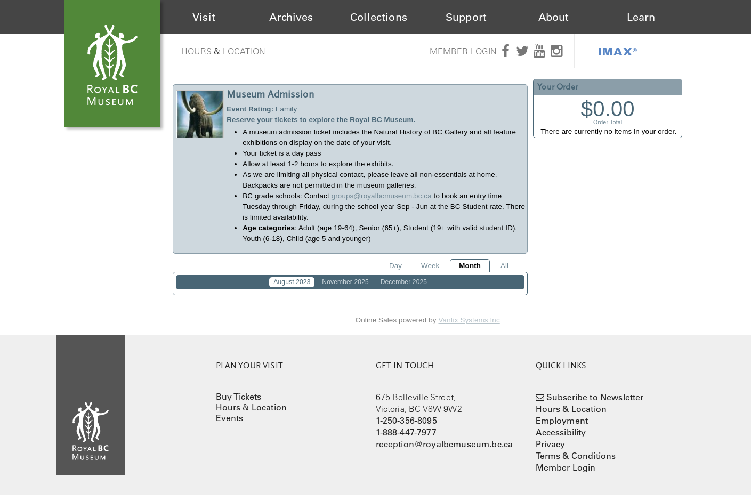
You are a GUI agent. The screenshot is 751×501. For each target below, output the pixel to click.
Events (230, 424)
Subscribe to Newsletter (595, 403)
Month (470, 266)
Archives (291, 17)
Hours (196, 51)
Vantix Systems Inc (469, 327)
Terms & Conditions (576, 462)
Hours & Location (571, 415)
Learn (641, 17)
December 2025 (404, 282)
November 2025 (345, 282)
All (504, 266)
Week (430, 266)
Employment (562, 427)
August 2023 (291, 282)
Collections (378, 17)
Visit (203, 17)
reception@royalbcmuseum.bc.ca (444, 450)
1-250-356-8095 (406, 427)
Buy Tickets (239, 403)
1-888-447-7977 (406, 438)
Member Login (463, 51)
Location (244, 51)
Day (395, 266)
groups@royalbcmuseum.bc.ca (382, 196)
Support (466, 17)
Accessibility (561, 438)
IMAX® (617, 51)
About (553, 17)
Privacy (551, 450)
